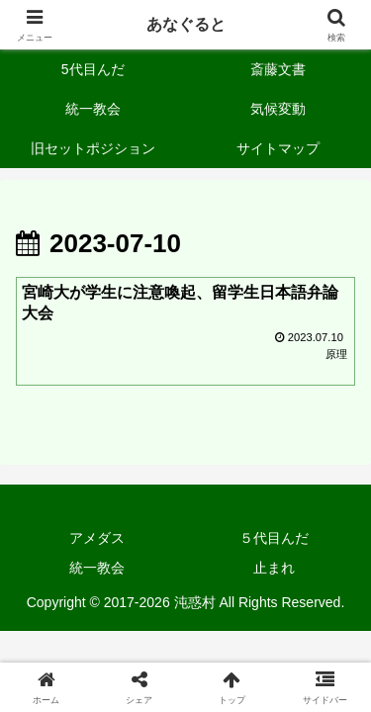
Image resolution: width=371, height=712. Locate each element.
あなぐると (186, 24)
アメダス (97, 538)
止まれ (274, 568)
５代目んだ (274, 538)
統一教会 (97, 568)
